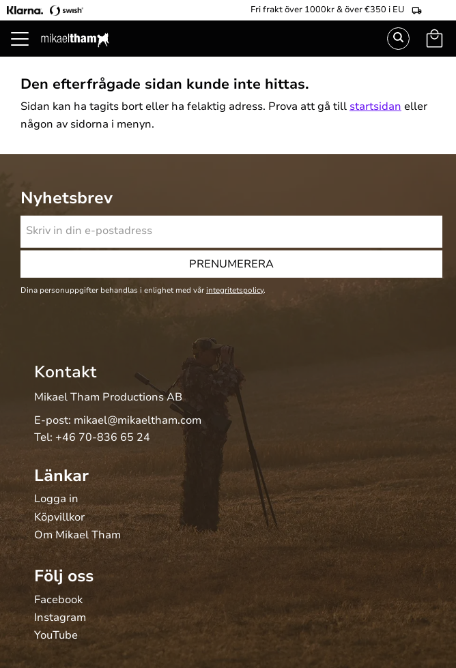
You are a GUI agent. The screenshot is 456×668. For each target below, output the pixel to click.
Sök (398, 38)
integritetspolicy (234, 290)
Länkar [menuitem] (61, 475)
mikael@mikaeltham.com (137, 420)
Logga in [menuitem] (56, 499)
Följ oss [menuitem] (64, 576)
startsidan (375, 106)
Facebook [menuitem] (58, 600)
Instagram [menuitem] (60, 618)
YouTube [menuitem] (56, 636)
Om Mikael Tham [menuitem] (77, 535)
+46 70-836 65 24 (102, 437)
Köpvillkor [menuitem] (59, 518)
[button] (27, 54)
